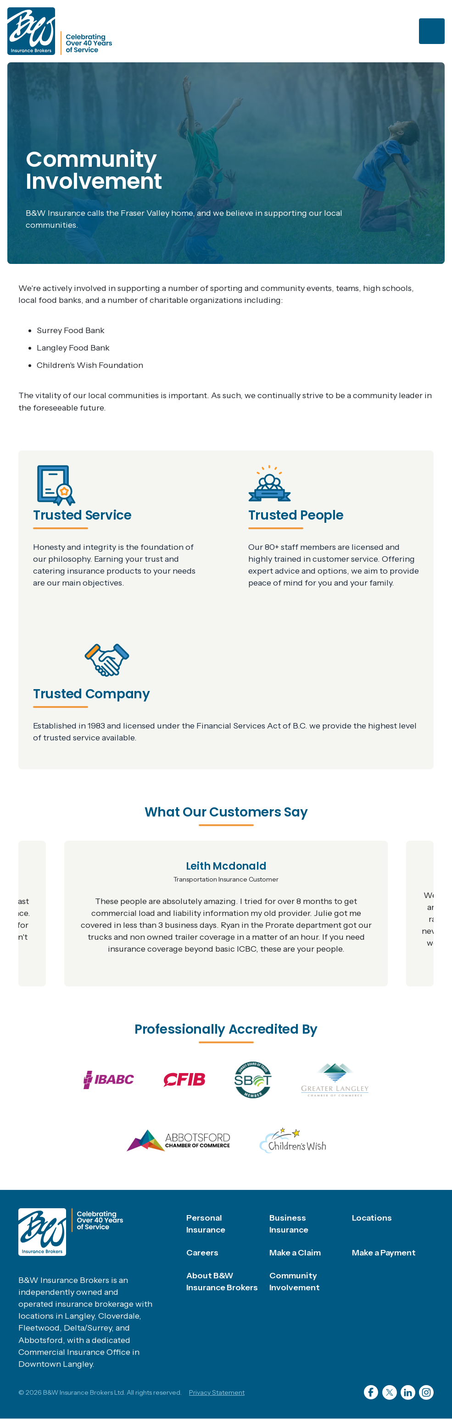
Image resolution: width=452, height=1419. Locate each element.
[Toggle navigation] (432, 31)
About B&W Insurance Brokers (222, 1282)
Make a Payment (384, 1253)
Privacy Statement (217, 1392)
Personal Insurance (205, 1224)
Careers (202, 1253)
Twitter (389, 1392)
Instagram (426, 1392)
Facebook (371, 1392)
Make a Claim (295, 1253)
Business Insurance (288, 1224)
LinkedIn (408, 1392)
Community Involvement (294, 1282)
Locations (372, 1218)
